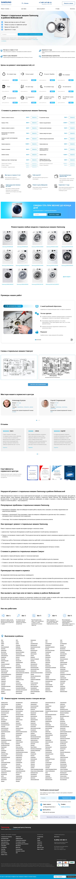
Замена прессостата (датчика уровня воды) (45, 156)
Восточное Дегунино (49, 655)
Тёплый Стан (34, 689)
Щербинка (62, 694)
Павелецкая (4, 751)
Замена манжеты (5, 141)
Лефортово (33, 667)
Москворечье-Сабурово (50, 672)
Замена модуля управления (46, 136)
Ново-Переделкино (20, 675)
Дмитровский (34, 658)
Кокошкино (62, 662)
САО (61, 645)
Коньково (3, 663)
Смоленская (63, 763)
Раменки (47, 680)
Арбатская (62, 709)
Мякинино (3, 743)
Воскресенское (34, 655)
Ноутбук (3, 854)
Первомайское (19, 679)
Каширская (33, 727)
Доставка (23, 8)
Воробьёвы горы (19, 721)
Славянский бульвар (50, 763)
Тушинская (3, 774)
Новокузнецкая (19, 746)
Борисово (33, 714)
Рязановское (19, 682)
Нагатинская (18, 743)
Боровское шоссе (64, 714)
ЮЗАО (17, 648)
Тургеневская (63, 772)
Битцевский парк (19, 714)
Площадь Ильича (20, 755)
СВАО (2, 646)
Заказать (34, 117)
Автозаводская (19, 707)
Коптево (18, 663)
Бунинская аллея (5, 717)
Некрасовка (62, 674)
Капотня (18, 662)
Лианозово (47, 667)
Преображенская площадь (22, 757)
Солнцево (3, 687)
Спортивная (62, 765)
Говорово (18, 722)
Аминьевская (34, 709)
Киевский (33, 662)
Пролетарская (48, 757)
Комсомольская (63, 729)
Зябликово (47, 660)
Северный (3, 686)
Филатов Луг (18, 777)
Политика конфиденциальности (47, 871)
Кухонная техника (20, 855)
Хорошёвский (34, 692)
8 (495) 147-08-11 (65, 811)
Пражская (3, 757)
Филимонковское (49, 691)
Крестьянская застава (36, 733)
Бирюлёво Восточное (35, 651)
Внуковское (62, 653)
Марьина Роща (63, 668)
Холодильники (4, 843)
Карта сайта (40, 854)
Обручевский (4, 677)
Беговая (3, 712)
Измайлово (3, 662)
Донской (47, 658)
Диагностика (40, 852)
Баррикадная (48, 710)
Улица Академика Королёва (37, 774)
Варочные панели (5, 845)
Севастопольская (64, 762)
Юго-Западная (63, 784)
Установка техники (20, 847)
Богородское (63, 651)
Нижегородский (4, 675)
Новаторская (48, 745)
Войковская (33, 719)
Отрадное (62, 677)
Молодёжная (63, 741)
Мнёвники (47, 741)
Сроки (38, 845)
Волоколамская (4, 721)
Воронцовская (34, 721)
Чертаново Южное (35, 694)
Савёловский (63, 682)
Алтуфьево (18, 709)
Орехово (33, 750)
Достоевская (48, 724)
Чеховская (47, 780)
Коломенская (34, 729)
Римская (47, 760)
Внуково (47, 653)
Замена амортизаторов (45, 131)
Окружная (33, 748)
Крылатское (18, 665)
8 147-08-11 (16, 834)
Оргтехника (4, 857)
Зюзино (32, 660)
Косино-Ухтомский (35, 663)
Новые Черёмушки (5, 748)
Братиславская (19, 715)
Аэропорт (18, 650)
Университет (4, 777)
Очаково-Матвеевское (6, 679)
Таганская (18, 769)
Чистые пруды (63, 780)
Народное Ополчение (65, 743)
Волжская (62, 719)
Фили (46, 777)
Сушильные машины (21, 845)
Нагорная (47, 743)
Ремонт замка (5, 165)
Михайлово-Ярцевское (6, 672)
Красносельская (4, 733)
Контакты (72, 8)
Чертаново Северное (6, 694)
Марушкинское (34, 668)
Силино (17, 686)
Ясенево (33, 698)
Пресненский (19, 680)
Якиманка (3, 698)
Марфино (47, 668)
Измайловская (48, 726)
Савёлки (47, 682)
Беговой (62, 650)
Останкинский (48, 677)
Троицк (61, 689)
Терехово (33, 770)
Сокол (32, 686)
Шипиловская (48, 782)
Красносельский (4, 665)
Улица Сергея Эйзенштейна (37, 775)
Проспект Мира (4, 758)
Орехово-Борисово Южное (37, 677)
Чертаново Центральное (21, 694)
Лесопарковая (34, 736)
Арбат (2, 650)
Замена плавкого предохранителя (43, 146)
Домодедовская (34, 724)
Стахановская (19, 767)
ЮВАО (2, 648)
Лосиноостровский (5, 668)
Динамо (62, 722)
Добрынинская (19, 724)
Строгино (47, 687)
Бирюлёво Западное (49, 651)
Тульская (47, 772)
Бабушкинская (19, 710)
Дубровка (62, 724)
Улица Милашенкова (20, 775)
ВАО (2, 645)
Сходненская (4, 769)
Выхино (3, 722)
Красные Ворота (19, 733)
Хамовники (62, 691)
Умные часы (4, 859)
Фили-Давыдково (34, 691)
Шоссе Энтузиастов (64, 782)
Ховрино (3, 692)
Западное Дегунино (20, 660)
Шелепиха (33, 782)
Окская (47, 748)
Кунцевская (33, 734)
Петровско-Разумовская (36, 753)
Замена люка (42, 151)
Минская (3, 741)
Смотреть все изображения (38, 389)
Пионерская (62, 753)
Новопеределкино (35, 746)
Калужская (62, 726)
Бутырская (18, 717)
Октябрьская (63, 748)
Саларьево (33, 762)
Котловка (47, 663)
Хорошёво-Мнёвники (20, 692)
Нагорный (47, 674)
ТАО (32, 646)
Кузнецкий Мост (4, 734)
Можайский (18, 672)
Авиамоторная (4, 707)
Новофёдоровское (64, 675)
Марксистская (48, 738)
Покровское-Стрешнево (65, 679)
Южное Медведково (35, 696)
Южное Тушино (48, 696)
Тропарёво (18, 772)
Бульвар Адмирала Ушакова (37, 715)
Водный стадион (19, 719)
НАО (46, 645)
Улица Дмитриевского (6, 775)
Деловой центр (48, 722)
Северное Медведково (50, 684)
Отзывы (57, 8)
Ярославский (19, 698)
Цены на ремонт (41, 8)
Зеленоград (33, 645)
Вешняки (33, 653)
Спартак (47, 765)
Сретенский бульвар (5, 767)
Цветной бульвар (64, 779)
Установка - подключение (8, 170)
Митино (62, 670)
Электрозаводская (35, 784)
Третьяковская (4, 772)
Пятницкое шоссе (49, 758)
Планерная (3, 755)
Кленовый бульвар (5, 729)
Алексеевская (63, 707)
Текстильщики (19, 689)
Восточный (3, 656)
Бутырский (18, 653)
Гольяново (62, 656)
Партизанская (48, 751)
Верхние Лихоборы (64, 717)
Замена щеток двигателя (46, 160)
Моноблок (18, 850)
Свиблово (3, 684)
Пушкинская (33, 758)
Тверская (33, 769)
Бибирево (18, 651)
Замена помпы (5, 151)
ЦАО (46, 646)
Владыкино (3, 719)
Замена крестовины (6, 160)
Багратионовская (34, 710)
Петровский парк (19, 753)
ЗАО (17, 645)
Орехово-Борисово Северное (22, 677)
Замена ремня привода (45, 126)
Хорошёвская (34, 779)
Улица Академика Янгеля (51, 774)
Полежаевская (48, 755)
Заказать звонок (68, 3)
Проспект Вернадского (36, 680)
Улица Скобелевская (50, 775)
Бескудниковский (5, 651)
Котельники (33, 731)
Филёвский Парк (19, 691)
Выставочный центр (64, 721)
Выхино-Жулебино (20, 656)
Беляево (47, 712)
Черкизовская (19, 780)
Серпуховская (34, 763)
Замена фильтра (43, 141)
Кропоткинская (48, 733)
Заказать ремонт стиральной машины (30, 34)
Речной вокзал (19, 760)
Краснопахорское (64, 663)
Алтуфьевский (63, 648)
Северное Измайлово (35, 684)
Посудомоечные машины (22, 848)
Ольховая (18, 750)
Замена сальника (5, 146)
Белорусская (33, 712)
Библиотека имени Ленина (7, 714)
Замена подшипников (45, 122)
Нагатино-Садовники (20, 674)
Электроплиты (4, 847)
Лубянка (3, 738)
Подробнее (5, 452)
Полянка (62, 755)
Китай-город (63, 727)
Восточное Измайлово (65, 655)
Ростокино (3, 682)
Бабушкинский (34, 650)
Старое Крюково (34, 687)
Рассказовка (4, 760)
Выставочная (48, 721)
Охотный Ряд (63, 750)
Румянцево (62, 760)
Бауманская (62, 710)
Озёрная (18, 748)
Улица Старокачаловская (65, 775)
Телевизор (3, 852)
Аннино (47, 709)
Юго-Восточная (48, 784)
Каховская (18, 727)
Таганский (62, 687)
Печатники (47, 679)
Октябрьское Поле (5, 750)
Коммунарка (48, 729)
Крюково (33, 665)
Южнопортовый (63, 696)
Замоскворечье (4, 660)
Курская (47, 734)
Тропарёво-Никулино (6, 691)
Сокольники (62, 686)
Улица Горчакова (64, 774)
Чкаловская (3, 782)
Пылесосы (18, 841)
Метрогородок (34, 670)
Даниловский (4, 658)
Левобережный (19, 667)
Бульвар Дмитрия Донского (51, 715)
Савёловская (19, 762)
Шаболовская (19, 782)
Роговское (62, 680)
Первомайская (63, 751)
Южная (2, 786)
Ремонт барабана (43, 165)
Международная (49, 739)
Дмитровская (4, 724)
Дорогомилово (63, 658)
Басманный (47, 650)
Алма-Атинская (4, 709)
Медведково (33, 739)
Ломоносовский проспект (65, 736)
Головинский (48, 656)
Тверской (3, 689)
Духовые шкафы (5, 848)
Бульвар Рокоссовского (65, 715)
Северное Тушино (64, 684)
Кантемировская (4, 727)
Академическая (34, 707)
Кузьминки (47, 665)
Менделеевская (63, 739)
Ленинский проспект (5, 736)
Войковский (3, 655)
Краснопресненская (64, 731)
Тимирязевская (63, 770)
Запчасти (39, 847)
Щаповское (47, 694)
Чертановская (34, 780)
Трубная (32, 772)
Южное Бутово (19, 696)
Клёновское (48, 662)
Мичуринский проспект (36, 741)
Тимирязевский (48, 689)
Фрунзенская (4, 779)
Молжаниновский (34, 672)
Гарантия (39, 848)
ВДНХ (46, 717)
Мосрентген (3, 674)
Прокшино (33, 757)
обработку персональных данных (64, 806)
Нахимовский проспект (6, 745)
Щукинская (18, 784)
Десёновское (19, 658)
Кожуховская (19, 729)
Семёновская (19, 763)
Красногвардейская (49, 731)
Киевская (47, 727)
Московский (62, 672)
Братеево (3, 653)
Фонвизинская (63, 777)
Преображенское (5, 680)
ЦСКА (2, 780)
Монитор (18, 852)
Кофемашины (19, 843)
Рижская (32, 760)
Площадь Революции (35, 755)
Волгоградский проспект (50, 719)
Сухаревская (63, 767)
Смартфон (3, 850)
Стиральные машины (6, 841)
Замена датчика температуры (9, 156)
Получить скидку (54, 219)
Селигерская (4, 763)
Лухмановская (19, 738)
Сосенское (18, 687)
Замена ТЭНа (4, 122)
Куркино (3, 667)
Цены (38, 843)
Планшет (3, 855)
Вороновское (19, 655)
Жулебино (3, 726)
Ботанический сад (5, 715)
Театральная (48, 769)
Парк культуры (19, 751)
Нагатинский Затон (35, 674)
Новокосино (48, 675)
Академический (34, 648)
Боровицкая (48, 714)
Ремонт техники (6, 8)
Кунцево (62, 665)
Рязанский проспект (5, 762)
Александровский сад (50, 707)
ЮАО (61, 646)
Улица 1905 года (19, 774)
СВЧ (17, 857)
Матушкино (18, 670)
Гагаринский (33, 656)
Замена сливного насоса (7, 117)
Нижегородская (34, 745)
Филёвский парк (34, 777)
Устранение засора (44, 117)
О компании (40, 841)
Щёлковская (4, 784)
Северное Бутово (20, 684)
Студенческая (48, 767)
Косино (17, 731)
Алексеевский (48, 648)
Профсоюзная (19, 758)
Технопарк (47, 770)
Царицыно (47, 692)
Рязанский (33, 682)
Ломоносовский (63, 667)
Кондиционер (19, 854)
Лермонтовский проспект (21, 736)
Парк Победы (34, 751)
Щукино (3, 696)
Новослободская (49, 746)
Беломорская (19, 712)
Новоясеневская (63, 746)
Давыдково (33, 722)
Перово (32, 679)
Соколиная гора (48, 686)
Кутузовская (63, 734)
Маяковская (18, 739)
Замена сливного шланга (7, 126)
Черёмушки (62, 692)
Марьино (3, 670)
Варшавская (33, 717)
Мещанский (48, 670)
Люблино (18, 668)
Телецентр (3, 770)
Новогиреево (33, 675)
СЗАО (17, 646)
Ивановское (62, 660)
